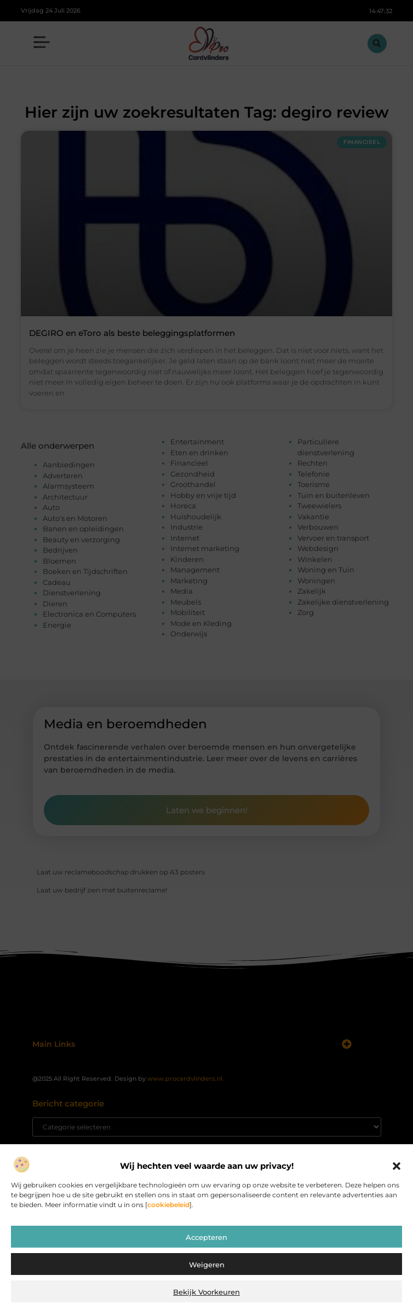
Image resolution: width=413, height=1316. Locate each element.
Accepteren (206, 1237)
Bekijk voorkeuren (206, 1292)
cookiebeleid (168, 1205)
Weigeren (207, 1264)
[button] (396, 1166)
